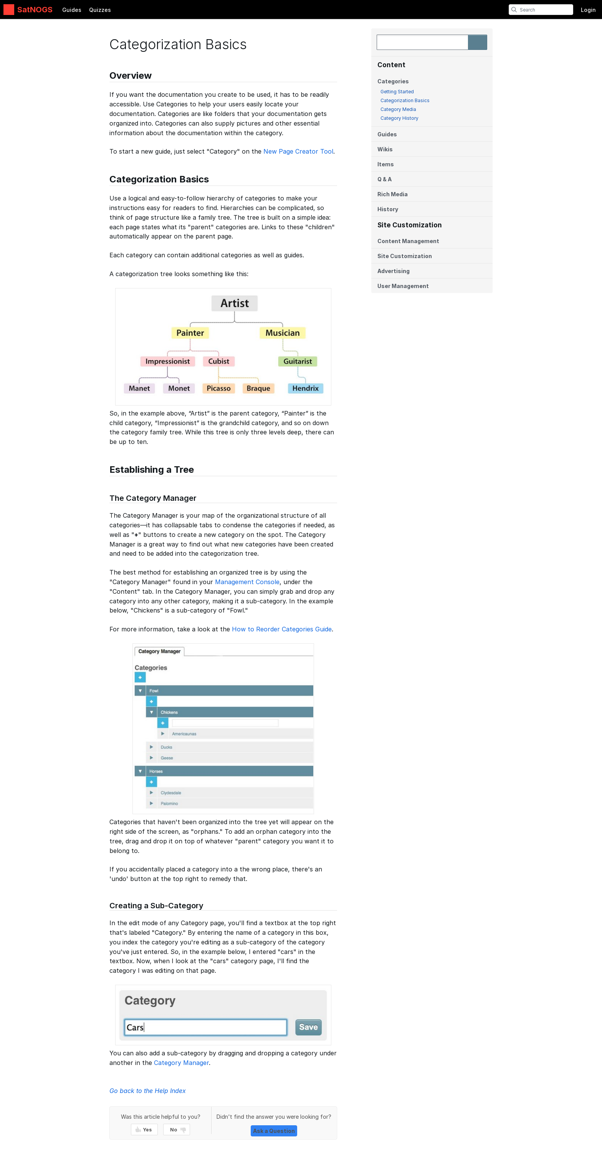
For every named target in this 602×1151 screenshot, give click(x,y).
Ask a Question (274, 1131)
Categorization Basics (405, 100)
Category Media (398, 109)
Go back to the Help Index (147, 1091)
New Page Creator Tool (298, 151)
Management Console (247, 582)
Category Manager (181, 1063)
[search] (514, 9)
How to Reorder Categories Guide (282, 629)
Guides (71, 10)
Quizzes (100, 10)
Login (588, 10)
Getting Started (397, 91)
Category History (399, 118)
